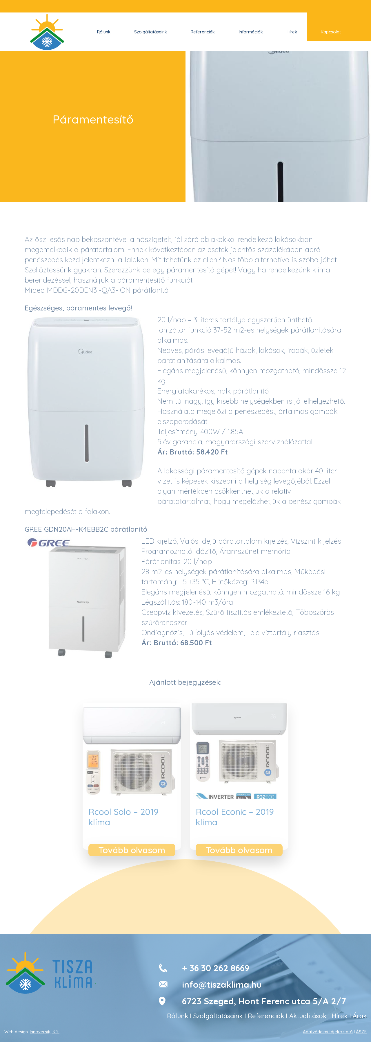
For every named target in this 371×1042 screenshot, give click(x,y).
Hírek (292, 32)
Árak (360, 1016)
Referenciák (203, 32)
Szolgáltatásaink (150, 32)
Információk (251, 32)
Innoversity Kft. (44, 1031)
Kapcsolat (331, 32)
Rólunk (103, 32)
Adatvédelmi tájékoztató (328, 1031)
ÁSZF (361, 1031)
